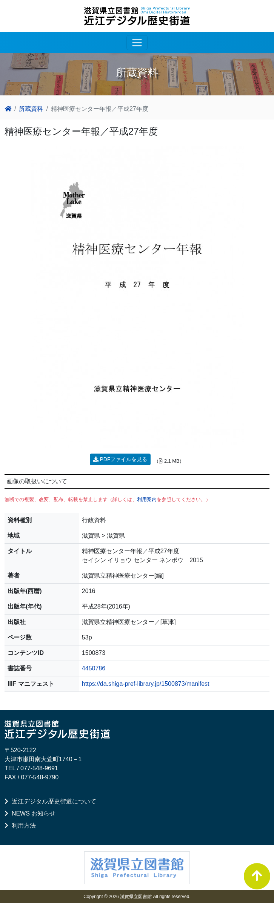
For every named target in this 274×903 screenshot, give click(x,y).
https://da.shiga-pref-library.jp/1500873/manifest (145, 684)
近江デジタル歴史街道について (50, 801)
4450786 (93, 668)
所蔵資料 (31, 109)
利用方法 (20, 825)
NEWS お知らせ (30, 813)
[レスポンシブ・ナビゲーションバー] (137, 42)
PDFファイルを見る (120, 459)
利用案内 (147, 499)
